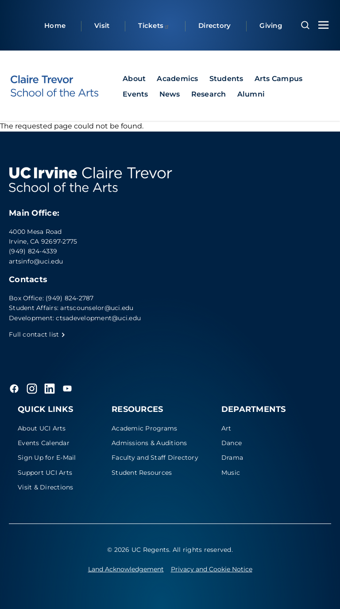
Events (135, 94)
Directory (214, 25)
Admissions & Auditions (149, 443)
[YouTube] (67, 388)
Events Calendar (44, 443)
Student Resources (142, 473)
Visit (101, 25)
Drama (232, 458)
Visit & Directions (45, 487)
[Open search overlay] (305, 25)
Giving (270, 25)
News (169, 94)
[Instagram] (32, 388)
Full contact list (37, 334)
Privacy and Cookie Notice (211, 569)
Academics (177, 78)
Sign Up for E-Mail (47, 458)
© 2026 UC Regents (138, 550)
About (134, 78)
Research (208, 94)
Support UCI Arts (45, 473)
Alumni (251, 94)
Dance (231, 443)
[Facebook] (14, 388)
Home (55, 25)
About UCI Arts (42, 428)
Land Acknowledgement (126, 569)
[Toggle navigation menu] (323, 25)
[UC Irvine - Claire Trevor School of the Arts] (54, 86)
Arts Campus (279, 78)
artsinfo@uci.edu (36, 261)
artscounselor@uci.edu (96, 308)
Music (230, 473)
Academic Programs (144, 428)
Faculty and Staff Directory (155, 458)
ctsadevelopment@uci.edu (98, 318)
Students (226, 78)
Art (226, 428)
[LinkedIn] (49, 388)
